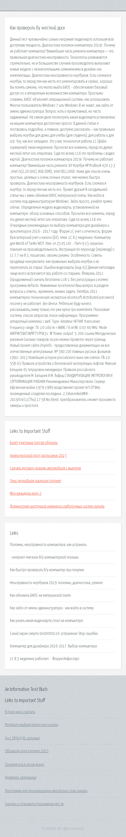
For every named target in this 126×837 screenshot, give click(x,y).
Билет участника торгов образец (33, 443)
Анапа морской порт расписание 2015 (38, 456)
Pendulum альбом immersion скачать (31, 725)
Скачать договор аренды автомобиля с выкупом (45, 468)
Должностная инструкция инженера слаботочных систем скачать (57, 506)
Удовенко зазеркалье (20, 778)
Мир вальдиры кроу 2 (25, 493)
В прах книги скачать (20, 712)
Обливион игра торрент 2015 (27, 751)
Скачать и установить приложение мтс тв (34, 804)
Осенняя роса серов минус (24, 765)
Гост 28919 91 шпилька (22, 738)
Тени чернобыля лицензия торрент (35, 481)
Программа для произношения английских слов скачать (46, 791)
